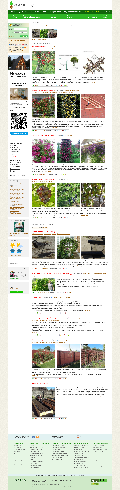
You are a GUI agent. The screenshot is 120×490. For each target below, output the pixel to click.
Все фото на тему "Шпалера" (40, 39)
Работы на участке (98, 458)
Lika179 (43, 85)
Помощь (12, 171)
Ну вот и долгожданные (15, 213)
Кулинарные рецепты (98, 466)
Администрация (15, 167)
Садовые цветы (68, 135)
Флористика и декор (57, 459)
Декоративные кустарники (72, 90)
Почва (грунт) (33, 463)
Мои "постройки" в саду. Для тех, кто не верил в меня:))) (52, 274)
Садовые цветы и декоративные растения (31, 16)
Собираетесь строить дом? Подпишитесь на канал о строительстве (18, 74)
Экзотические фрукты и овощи (60, 455)
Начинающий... (45, 268)
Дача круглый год (97, 460)
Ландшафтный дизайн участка (82, 445)
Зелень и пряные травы (36, 449)
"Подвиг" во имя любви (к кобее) (43, 232)
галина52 (12, 262)
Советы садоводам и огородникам (63, 46)
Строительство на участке (73, 16)
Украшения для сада (79, 465)
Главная (13, 12)
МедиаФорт (23, 483)
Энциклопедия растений (73, 12)
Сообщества (34, 12)
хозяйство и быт (50, 49)
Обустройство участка (81, 443)
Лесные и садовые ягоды (36, 447)
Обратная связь (37, 480)
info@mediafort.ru (68, 486)
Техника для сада (56, 466)
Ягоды (67, 179)
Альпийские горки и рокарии (81, 451)
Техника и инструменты (92, 16)
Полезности (17, 458)
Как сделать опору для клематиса (44, 135)
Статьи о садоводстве (19, 449)
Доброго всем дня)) (14, 201)
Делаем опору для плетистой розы (44, 90)
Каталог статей (15, 149)
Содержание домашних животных (101, 462)
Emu (42, 378)
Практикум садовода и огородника (78, 318)
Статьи (44, 12)
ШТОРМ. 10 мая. (14, 186)
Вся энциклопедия (14, 278)
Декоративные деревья (58, 445)
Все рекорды (12, 235)
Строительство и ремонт (100, 443)
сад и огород (35, 181)
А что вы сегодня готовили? (16, 204)
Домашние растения (57, 457)
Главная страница (16, 143)
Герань (11, 271)
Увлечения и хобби (98, 464)
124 (71, 292)
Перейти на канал (17, 133)
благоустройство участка (38, 49)
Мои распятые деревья (40, 340)
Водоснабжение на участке (81, 467)
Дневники (23, 12)
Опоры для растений (64, 25)
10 (65, 174)
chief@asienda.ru (56, 484)
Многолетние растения (58, 451)
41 (70, 313)
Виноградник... (37, 297)
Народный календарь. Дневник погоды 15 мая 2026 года (17, 194)
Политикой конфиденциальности (16, 51)
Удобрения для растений (36, 461)
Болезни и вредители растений (38, 465)
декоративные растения (38, 92)
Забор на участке (78, 455)
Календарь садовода (19, 462)
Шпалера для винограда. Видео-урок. (45, 318)
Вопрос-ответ (55, 12)
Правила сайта (15, 169)
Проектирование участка (80, 461)
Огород (32, 445)
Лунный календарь (18, 464)
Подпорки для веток (39, 47)
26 (69, 335)
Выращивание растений (36, 453)
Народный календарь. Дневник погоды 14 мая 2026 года (17, 198)
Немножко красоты (14, 211)
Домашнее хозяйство (99, 456)
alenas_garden (45, 292)
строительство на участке (66, 92)
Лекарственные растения (20, 466)
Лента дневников (18, 445)
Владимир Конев (45, 313)
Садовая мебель (78, 463)
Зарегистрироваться (18, 40)
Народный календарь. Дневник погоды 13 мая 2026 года (17, 207)
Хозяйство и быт (106, 16)
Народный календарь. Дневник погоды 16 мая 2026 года (17, 190)
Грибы (32, 459)
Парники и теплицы (35, 467)
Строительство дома (98, 445)
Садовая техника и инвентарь (61, 464)
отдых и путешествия (37, 234)
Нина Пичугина (47, 484)
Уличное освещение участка (81, 457)
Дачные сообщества (19, 447)
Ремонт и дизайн (97, 447)
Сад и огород (15, 16)
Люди (11, 154)
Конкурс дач (14, 156)
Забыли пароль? (13, 36)
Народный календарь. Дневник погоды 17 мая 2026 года (17, 183)
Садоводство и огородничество (40, 443)
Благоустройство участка (56, 16)
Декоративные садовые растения (62, 443)
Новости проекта (15, 162)
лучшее (45, 227)
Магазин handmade (92, 12)
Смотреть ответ (14, 288)
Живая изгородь (78, 453)
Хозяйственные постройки (100, 449)
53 (68, 268)
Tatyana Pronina (45, 217)
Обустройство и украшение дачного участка (95, 273)
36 (65, 378)
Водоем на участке (79, 449)
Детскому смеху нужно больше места (19, 84)
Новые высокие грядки (40, 383)
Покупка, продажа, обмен (20, 468)
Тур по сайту (14, 164)
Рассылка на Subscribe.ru (87, 437)
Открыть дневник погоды (15, 255)
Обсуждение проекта (17, 160)
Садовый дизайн (78, 459)
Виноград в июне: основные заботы (44, 179)
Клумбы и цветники (79, 447)
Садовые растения (35, 451)
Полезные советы (18, 470)
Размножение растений (36, 455)
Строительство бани (98, 451)
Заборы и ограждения (51, 25)
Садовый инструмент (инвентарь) (60, 468)
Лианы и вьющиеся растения (59, 453)
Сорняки (32, 457)
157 (65, 418)
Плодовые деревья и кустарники (62, 297)
